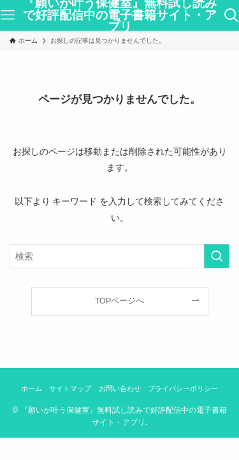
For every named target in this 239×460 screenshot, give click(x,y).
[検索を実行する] (216, 256)
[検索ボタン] (231, 15)
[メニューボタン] (7, 15)
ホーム (31, 388)
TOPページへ (120, 300)
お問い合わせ (120, 388)
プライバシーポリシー (183, 388)
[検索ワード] (119, 256)
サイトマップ (70, 388)
